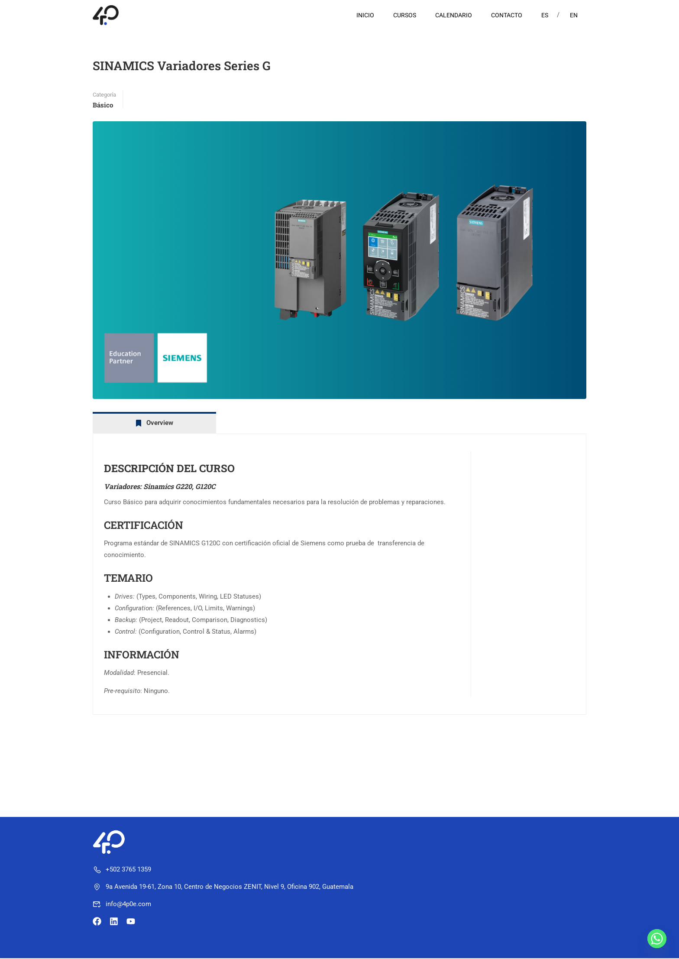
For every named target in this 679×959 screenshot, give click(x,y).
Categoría (104, 94)
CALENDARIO (453, 15)
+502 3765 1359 (122, 869)
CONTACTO (506, 15)
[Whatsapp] (656, 938)
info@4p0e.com (122, 904)
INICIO (365, 15)
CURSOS (404, 15)
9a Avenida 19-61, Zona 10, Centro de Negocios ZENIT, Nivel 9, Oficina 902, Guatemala (223, 887)
